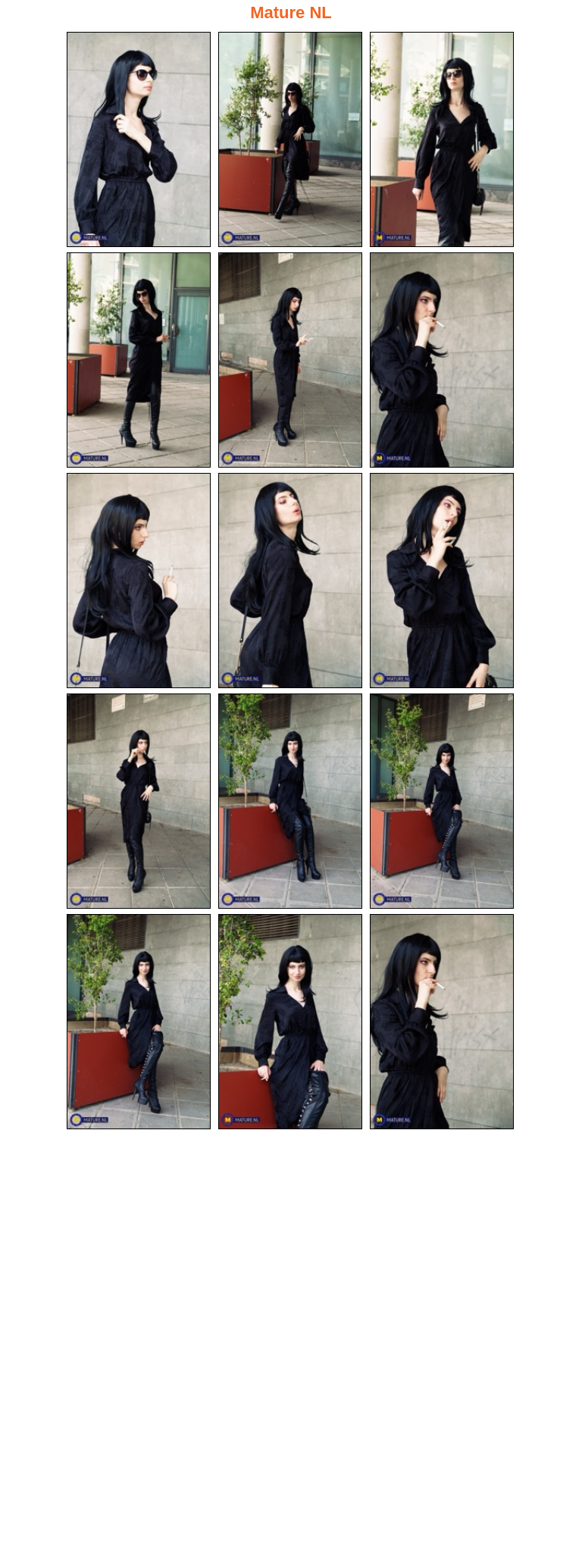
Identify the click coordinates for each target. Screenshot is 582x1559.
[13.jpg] (139, 1021)
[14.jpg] (290, 1021)
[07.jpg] (139, 580)
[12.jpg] (442, 801)
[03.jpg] (442, 139)
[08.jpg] (290, 580)
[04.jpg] (139, 360)
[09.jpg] (442, 580)
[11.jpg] (290, 801)
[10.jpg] (139, 801)
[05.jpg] (290, 360)
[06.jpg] (442, 360)
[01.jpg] (139, 139)
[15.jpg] (442, 1021)
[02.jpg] (290, 139)
